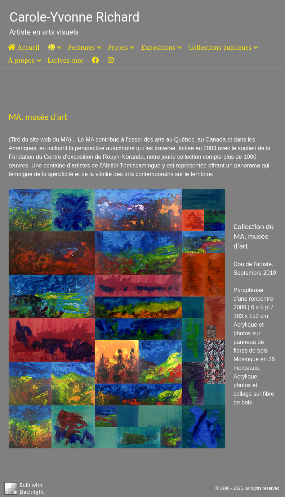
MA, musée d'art (38, 117)
